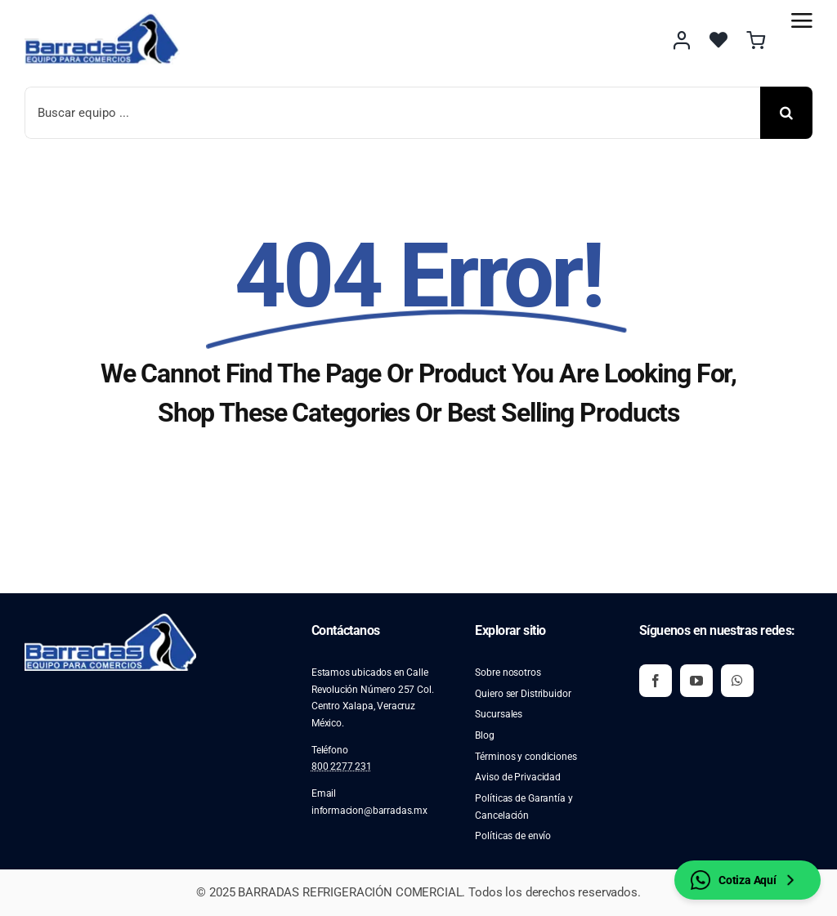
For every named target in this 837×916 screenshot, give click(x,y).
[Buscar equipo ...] (392, 113)
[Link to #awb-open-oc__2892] (801, 20)
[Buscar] (786, 113)
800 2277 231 (341, 766)
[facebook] (655, 680)
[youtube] (696, 680)
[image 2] (102, 19)
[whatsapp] (737, 680)
